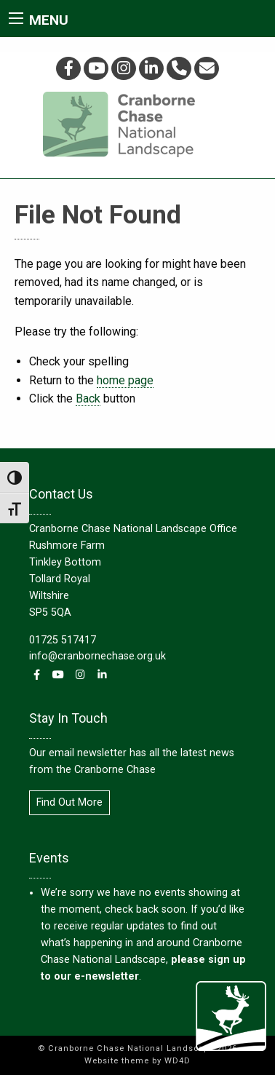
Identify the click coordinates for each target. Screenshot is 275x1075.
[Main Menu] (16, 18)
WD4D (177, 1061)
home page (125, 380)
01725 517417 (62, 640)
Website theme (116, 1061)
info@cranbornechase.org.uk (97, 656)
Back (88, 398)
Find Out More (69, 802)
